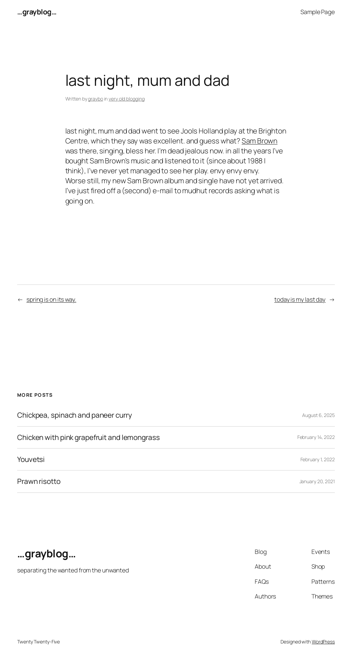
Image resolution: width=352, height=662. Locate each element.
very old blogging (126, 98)
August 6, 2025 (318, 415)
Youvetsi (31, 459)
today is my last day (300, 299)
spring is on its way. (51, 299)
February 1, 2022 (317, 459)
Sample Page (317, 12)
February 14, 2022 (316, 437)
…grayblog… (36, 11)
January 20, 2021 (317, 481)
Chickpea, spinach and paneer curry (74, 415)
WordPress (323, 641)
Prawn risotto (38, 481)
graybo (95, 98)
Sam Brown (259, 141)
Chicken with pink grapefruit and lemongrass (88, 437)
